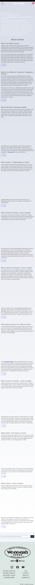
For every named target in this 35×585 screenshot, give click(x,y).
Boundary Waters (9, 361)
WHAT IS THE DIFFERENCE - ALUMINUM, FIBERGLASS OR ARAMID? (17, 18)
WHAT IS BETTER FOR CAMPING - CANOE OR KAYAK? (16, 27)
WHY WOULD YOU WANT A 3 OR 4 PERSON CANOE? (16, 29)
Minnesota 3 (11, 152)
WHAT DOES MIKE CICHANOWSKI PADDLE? (14, 21)
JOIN (32, 536)
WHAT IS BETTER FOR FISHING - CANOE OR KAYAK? (16, 25)
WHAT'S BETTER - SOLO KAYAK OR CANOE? (14, 33)
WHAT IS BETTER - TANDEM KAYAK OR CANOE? (15, 23)
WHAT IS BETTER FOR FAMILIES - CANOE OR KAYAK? (16, 31)
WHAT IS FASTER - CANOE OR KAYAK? (12, 35)
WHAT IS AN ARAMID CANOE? (10, 15)
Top (3, 65)
